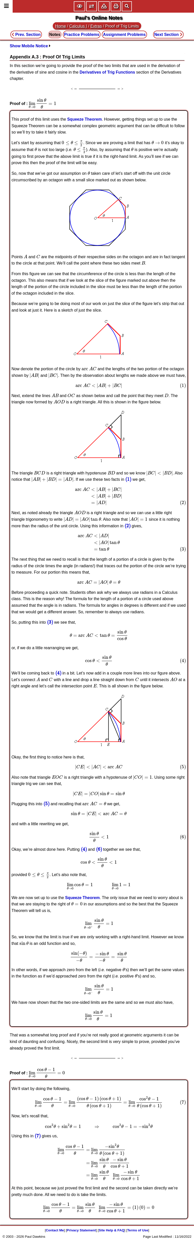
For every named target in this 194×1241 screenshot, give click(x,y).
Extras (96, 26)
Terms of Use (137, 1230)
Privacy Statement (81, 1230)
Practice (82, 34)
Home (60, 26)
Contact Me (55, 1230)
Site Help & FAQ (111, 1230)
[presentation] (42, 103)
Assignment (124, 34)
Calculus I (78, 26)
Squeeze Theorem (84, 119)
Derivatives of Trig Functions (107, 72)
